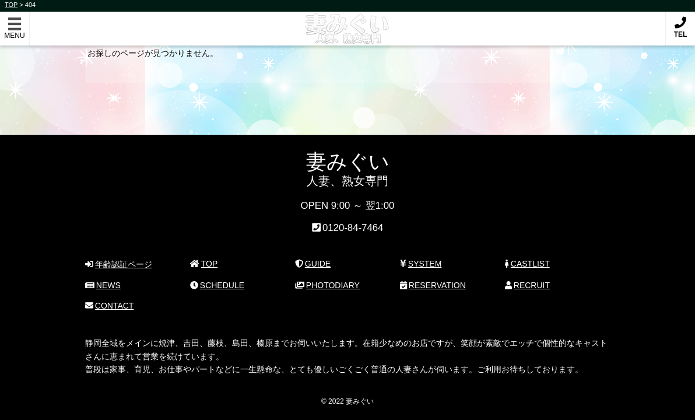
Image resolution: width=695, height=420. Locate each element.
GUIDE (313, 263)
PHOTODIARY (327, 285)
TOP (203, 263)
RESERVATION (433, 285)
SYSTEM (420, 263)
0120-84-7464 (353, 228)
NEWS (103, 285)
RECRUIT (527, 285)
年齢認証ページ (118, 264)
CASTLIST (527, 263)
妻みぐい (347, 22)
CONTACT (109, 305)
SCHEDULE (217, 285)
